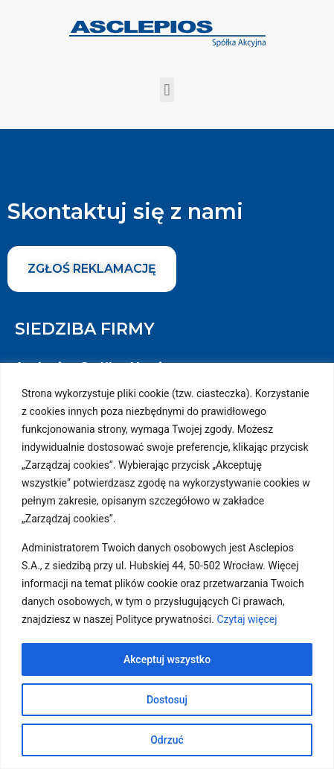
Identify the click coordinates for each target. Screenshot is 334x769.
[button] (167, 89)
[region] (167, 566)
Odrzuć (167, 740)
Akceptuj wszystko (167, 659)
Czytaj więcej (246, 619)
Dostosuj (167, 700)
